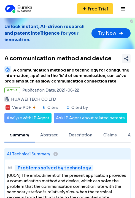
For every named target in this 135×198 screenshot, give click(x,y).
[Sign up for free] (95, 8)
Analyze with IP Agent (28, 118)
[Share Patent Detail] (126, 58)
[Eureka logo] (18, 9)
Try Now (111, 33)
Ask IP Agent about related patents (90, 118)
